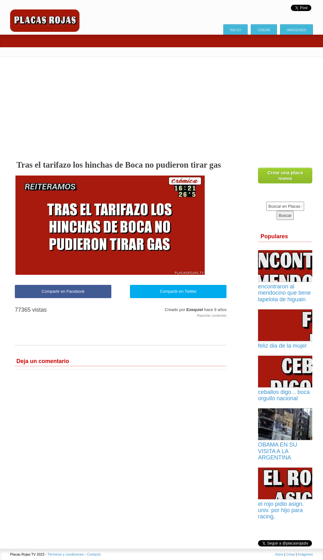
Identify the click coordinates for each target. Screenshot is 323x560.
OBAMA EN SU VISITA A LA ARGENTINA (277, 451)
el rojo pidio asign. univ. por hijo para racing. (281, 510)
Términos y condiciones (65, 554)
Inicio (235, 30)
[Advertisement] (161, 104)
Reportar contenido (211, 315)
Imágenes (296, 30)
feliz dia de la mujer (282, 346)
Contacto (94, 554)
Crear (263, 30)
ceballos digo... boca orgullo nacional (284, 395)
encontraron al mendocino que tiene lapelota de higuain (284, 292)
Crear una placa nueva (285, 175)
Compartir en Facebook (63, 291)
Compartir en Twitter (178, 291)
